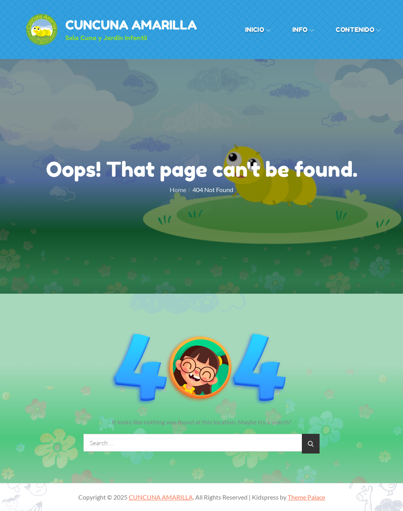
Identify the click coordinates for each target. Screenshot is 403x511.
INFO (303, 29)
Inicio (258, 29)
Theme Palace (306, 497)
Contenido (358, 29)
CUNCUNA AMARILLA (131, 25)
